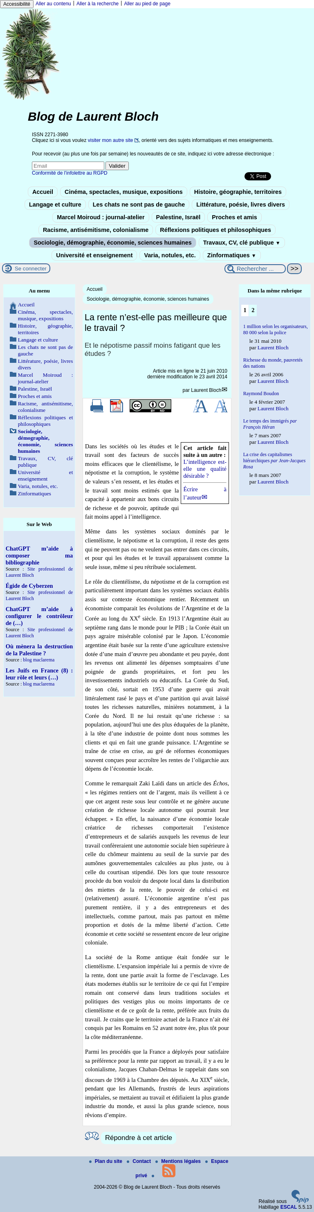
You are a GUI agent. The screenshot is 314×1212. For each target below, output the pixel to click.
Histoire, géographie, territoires (238, 192)
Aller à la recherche (97, 4)
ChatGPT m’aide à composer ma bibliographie (39, 555)
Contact (139, 1161)
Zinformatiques (231, 255)
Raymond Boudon (261, 393)
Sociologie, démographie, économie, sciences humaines (112, 242)
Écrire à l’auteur (205, 493)
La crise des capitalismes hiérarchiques (274, 461)
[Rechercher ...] (255, 268)
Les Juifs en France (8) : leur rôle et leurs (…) (39, 674)
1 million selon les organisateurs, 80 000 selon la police (275, 329)
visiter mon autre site (110, 140)
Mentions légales (178, 1161)
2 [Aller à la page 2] (252, 310)
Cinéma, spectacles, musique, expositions (124, 192)
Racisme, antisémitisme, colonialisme (95, 230)
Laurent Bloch (206, 390)
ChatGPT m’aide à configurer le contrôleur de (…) (39, 616)
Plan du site (106, 1161)
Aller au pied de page (147, 4)
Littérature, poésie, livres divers (240, 204)
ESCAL (288, 1207)
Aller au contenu (53, 4)
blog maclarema (38, 660)
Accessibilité (16, 4)
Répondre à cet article (138, 1138)
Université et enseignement (94, 255)
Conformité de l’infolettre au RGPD (70, 173)
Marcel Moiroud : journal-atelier (100, 217)
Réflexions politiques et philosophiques (215, 230)
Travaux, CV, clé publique (241, 242)
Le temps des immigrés (270, 424)
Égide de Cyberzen (29, 585)
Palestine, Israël (178, 217)
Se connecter (31, 268)
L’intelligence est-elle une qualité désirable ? (205, 469)
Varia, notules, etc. (169, 255)
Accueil (42, 192)
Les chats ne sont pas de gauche (139, 204)
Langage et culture (55, 204)
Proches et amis (234, 217)
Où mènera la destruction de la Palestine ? (39, 650)
